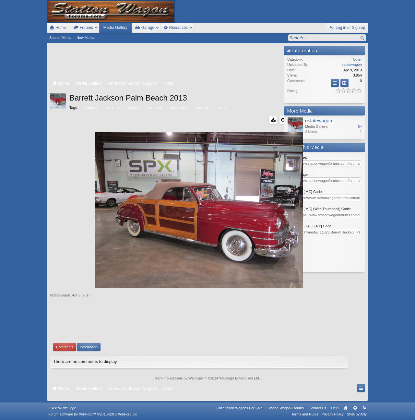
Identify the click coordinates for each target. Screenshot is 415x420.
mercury (154, 108)
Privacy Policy (332, 414)
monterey (178, 108)
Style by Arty (357, 414)
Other (357, 59)
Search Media (60, 38)
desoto (133, 108)
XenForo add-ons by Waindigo (179, 378)
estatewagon (60, 295)
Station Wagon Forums (285, 408)
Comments (64, 347)
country (90, 108)
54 (360, 126)
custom (112, 108)
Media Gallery (115, 27)
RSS (364, 408)
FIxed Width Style (62, 408)
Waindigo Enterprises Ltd (239, 378)
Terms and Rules (304, 414)
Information (89, 347)
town (220, 108)
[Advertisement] (165, 62)
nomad (201, 108)
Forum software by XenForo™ (93, 414)
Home (345, 408)
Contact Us (317, 408)
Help (334, 408)
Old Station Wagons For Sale (240, 408)
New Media (85, 38)
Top (355, 408)
